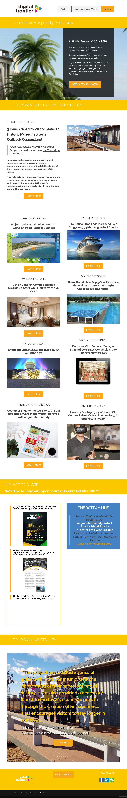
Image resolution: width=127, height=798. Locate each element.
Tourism (107, 9)
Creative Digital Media (86, 9)
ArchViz (65, 9)
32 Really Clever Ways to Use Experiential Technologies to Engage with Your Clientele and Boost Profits (33, 552)
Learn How (34, 195)
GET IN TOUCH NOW (85, 84)
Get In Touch (63, 774)
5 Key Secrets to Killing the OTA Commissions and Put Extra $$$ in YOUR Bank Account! (35, 507)
